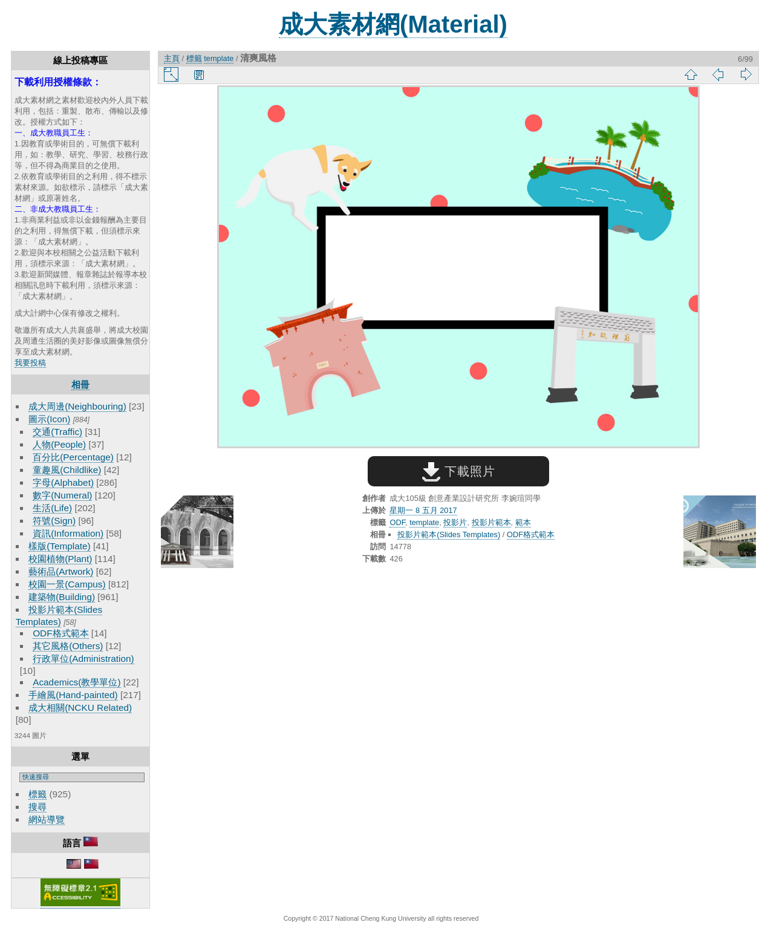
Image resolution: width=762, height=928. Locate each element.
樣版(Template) (59, 546)
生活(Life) (52, 508)
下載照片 (459, 471)
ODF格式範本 (60, 633)
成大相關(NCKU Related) (80, 707)
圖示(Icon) (49, 419)
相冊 (80, 384)
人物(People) (59, 444)
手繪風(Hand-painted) (72, 695)
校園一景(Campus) (66, 584)
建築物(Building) (61, 597)
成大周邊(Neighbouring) (77, 406)
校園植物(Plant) (60, 559)
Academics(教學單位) (76, 682)
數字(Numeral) (62, 495)
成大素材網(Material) (393, 24)
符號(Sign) (54, 520)
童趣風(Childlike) (67, 470)
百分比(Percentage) (73, 457)
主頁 (172, 58)
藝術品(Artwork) (60, 571)
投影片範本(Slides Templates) (448, 534)
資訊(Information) (68, 533)
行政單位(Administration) (83, 658)
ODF (397, 522)
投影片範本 (491, 522)
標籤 (37, 794)
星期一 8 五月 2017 (423, 510)
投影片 (455, 522)
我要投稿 (30, 362)
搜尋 (37, 807)
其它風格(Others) (68, 646)
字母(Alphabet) (63, 482)
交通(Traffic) (57, 431)
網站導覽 (46, 819)
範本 (523, 522)
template (218, 58)
